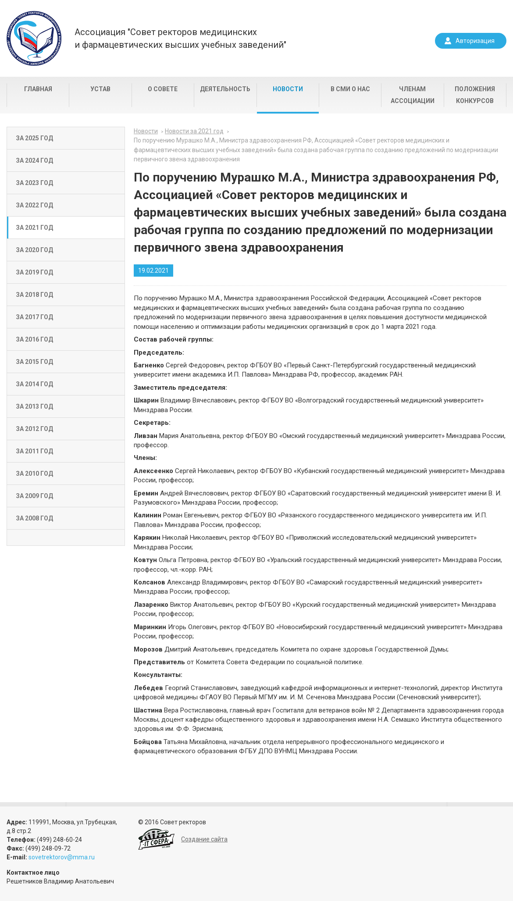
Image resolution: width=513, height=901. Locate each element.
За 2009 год (34, 495)
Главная (38, 89)
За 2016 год (34, 339)
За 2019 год (34, 272)
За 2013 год (34, 406)
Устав (100, 89)
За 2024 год (34, 160)
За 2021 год (34, 227)
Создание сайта (204, 839)
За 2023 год (34, 182)
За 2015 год (34, 361)
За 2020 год (34, 249)
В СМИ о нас (350, 89)
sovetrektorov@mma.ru (61, 857)
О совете (163, 89)
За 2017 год (34, 317)
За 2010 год (34, 473)
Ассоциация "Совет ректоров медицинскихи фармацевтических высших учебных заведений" (180, 38)
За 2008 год (34, 518)
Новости (288, 89)
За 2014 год (34, 384)
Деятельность (225, 89)
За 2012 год (34, 428)
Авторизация (475, 40)
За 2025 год (34, 138)
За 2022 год (34, 205)
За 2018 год (34, 294)
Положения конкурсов (475, 94)
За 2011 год (34, 451)
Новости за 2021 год (194, 131)
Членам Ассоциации (413, 94)
